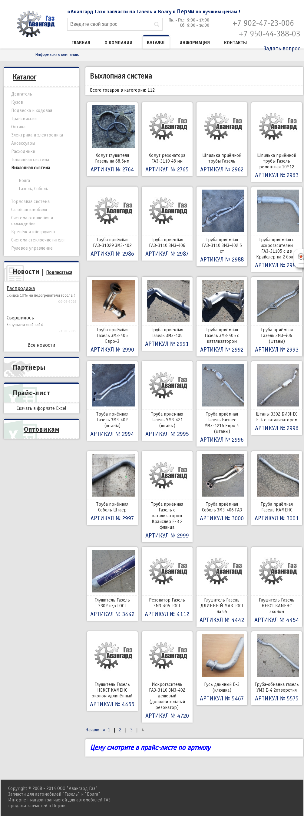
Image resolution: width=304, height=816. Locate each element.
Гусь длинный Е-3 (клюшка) (222, 668)
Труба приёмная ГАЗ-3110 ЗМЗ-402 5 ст (222, 226)
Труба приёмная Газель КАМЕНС (276, 488)
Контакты (235, 43)
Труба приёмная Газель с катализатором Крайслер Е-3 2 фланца (167, 496)
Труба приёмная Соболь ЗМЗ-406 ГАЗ (222, 488)
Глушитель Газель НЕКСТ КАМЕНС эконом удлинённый (112, 671)
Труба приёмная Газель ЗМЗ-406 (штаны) (276, 316)
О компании (118, 43)
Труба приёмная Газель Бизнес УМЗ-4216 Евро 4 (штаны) (222, 403)
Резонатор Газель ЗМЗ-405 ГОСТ (167, 584)
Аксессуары (23, 143)
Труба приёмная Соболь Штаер (112, 488)
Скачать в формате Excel (41, 408)
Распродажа (21, 288)
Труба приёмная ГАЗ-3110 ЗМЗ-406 (167, 224)
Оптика (18, 127)
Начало (92, 730)
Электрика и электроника (37, 135)
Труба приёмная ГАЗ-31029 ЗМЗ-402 (112, 224)
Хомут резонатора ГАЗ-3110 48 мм (167, 139)
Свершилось (20, 318)
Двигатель (21, 94)
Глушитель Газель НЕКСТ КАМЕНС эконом (276, 587)
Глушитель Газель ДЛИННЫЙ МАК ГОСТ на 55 (222, 587)
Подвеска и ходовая (31, 110)
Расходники (23, 151)
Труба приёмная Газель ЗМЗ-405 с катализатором (222, 316)
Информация (195, 43)
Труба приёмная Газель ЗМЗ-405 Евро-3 (112, 316)
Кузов (17, 102)
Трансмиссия (24, 118)
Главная (80, 43)
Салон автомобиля (29, 209)
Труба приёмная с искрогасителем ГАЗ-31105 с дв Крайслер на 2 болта (276, 229)
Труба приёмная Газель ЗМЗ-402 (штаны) (112, 401)
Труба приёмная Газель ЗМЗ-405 (167, 314)
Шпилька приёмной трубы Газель (222, 139)
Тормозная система (30, 201)
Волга (24, 180)
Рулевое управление (32, 248)
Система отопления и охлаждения (32, 220)
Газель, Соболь (33, 188)
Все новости (41, 345)
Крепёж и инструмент (33, 231)
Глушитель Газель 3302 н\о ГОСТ (112, 584)
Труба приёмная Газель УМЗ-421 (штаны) (167, 401)
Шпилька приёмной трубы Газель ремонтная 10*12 (276, 142)
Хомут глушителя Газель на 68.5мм (112, 139)
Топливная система (30, 159)
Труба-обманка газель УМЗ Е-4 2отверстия (276, 668)
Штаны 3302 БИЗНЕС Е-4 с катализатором (276, 398)
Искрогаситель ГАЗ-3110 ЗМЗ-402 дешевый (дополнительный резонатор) (167, 677)
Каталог (156, 42)
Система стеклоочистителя (37, 240)
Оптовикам (41, 429)
